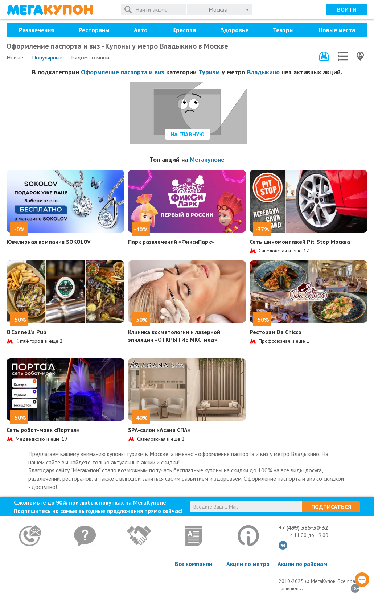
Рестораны (94, 30)
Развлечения (36, 30)
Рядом (90, 57)
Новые (15, 57)
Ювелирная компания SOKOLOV (49, 241)
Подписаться (331, 506)
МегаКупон (50, 9)
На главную (187, 134)
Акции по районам (302, 563)
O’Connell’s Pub (26, 332)
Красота (184, 30)
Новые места (336, 30)
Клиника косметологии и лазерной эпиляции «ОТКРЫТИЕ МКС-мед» (174, 335)
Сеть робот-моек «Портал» (43, 429)
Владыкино (263, 72)
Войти (347, 9)
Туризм (209, 72)
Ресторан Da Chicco (275, 332)
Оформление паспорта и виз (122, 72)
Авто (141, 30)
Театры (283, 30)
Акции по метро (248, 563)
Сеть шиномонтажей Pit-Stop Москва (300, 241)
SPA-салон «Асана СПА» (159, 429)
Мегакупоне (207, 159)
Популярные (47, 57)
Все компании (193, 563)
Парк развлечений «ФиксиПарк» (171, 241)
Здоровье (234, 30)
